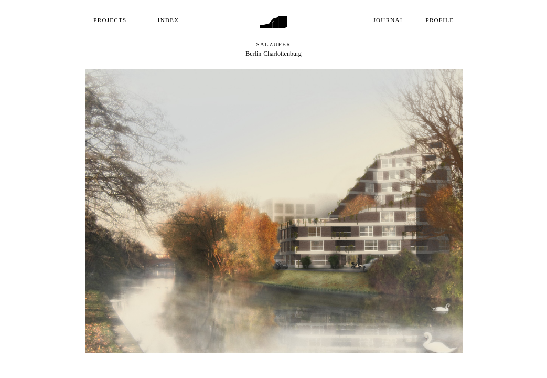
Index (168, 20)
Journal (388, 20)
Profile (440, 20)
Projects (109, 20)
